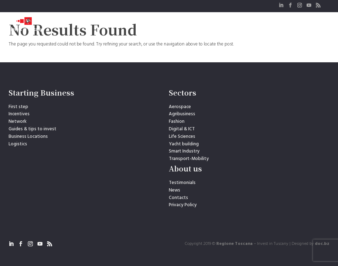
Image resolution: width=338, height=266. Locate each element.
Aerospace (180, 107)
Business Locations (28, 136)
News (174, 190)
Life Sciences (182, 136)
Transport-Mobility (189, 159)
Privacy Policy (183, 205)
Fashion (177, 121)
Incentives (19, 114)
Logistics (18, 144)
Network (17, 121)
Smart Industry (184, 151)
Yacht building (184, 144)
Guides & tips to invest (32, 129)
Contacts (178, 198)
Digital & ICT (182, 129)
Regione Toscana (234, 243)
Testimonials (182, 183)
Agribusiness (182, 114)
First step (18, 107)
